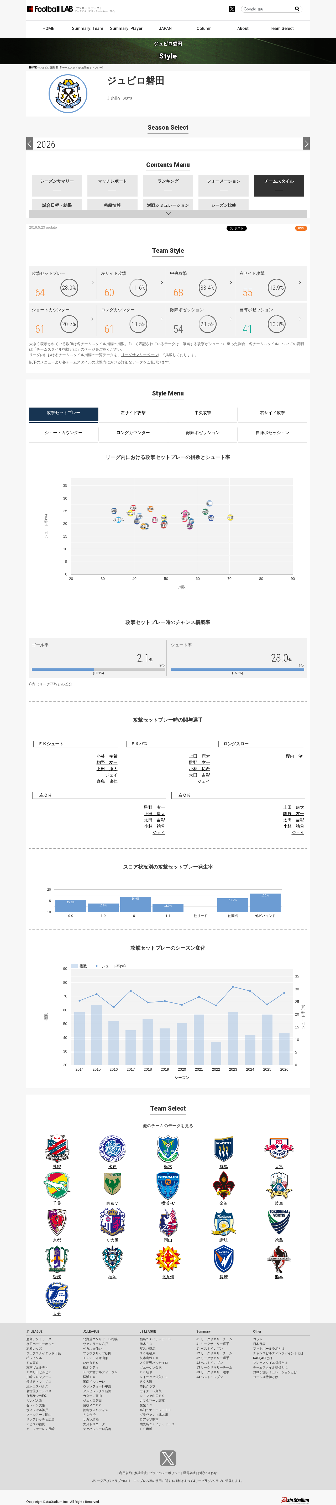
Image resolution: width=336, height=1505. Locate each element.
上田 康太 (107, 768)
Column (204, 28)
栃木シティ (91, 1367)
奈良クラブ (147, 1386)
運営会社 (189, 1473)
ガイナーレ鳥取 (151, 1391)
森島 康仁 (107, 781)
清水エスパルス (37, 1386)
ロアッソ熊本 (149, 1419)
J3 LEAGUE (148, 1331)
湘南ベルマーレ (94, 1381)
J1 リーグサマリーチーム (214, 1339)
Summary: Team (87, 28)
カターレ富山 (92, 1396)
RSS (301, 228)
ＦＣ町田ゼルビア (38, 1372)
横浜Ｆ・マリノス (38, 1381)
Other (257, 1331)
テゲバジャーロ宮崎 (97, 1429)
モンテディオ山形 (95, 1358)
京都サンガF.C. (36, 1396)
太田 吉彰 (199, 775)
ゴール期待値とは (265, 1377)
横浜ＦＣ (89, 1377)
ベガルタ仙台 (92, 1348)
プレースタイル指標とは (270, 1363)
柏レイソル (34, 1358)
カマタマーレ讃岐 (152, 1400)
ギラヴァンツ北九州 (154, 1415)
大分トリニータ (94, 1424)
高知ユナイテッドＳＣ (155, 1410)
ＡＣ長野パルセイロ (154, 1363)
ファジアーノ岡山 (38, 1415)
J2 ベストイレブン (209, 1363)
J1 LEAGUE (34, 1331)
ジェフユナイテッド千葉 (43, 1353)
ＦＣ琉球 (146, 1429)
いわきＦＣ (91, 1363)
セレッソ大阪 (35, 1405)
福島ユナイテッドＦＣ (155, 1339)
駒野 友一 (107, 762)
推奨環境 (140, 1473)
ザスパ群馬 (147, 1348)
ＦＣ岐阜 (146, 1372)
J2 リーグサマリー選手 (212, 1358)
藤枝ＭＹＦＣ (92, 1405)
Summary (203, 1331)
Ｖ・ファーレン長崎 (40, 1429)
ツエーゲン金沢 (151, 1367)
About (243, 28)
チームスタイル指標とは (56, 349)
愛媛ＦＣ (146, 1405)
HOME (48, 28)
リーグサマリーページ (139, 355)
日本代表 (259, 1344)
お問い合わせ (207, 1473)
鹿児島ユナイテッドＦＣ (157, 1424)
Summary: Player (126, 28)
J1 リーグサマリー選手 (212, 1344)
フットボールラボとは (269, 1348)
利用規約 (125, 1473)
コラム (257, 1339)
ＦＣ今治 (89, 1415)
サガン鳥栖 (91, 1419)
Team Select (282, 28)
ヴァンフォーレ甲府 (97, 1386)
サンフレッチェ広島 (40, 1419)
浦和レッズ (34, 1348)
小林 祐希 (107, 756)
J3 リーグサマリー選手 (212, 1372)
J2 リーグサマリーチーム (214, 1353)
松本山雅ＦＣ (149, 1358)
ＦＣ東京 (32, 1363)
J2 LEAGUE (91, 1331)
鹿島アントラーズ (38, 1339)
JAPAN (165, 28)
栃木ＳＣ (146, 1344)
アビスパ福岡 (35, 1424)
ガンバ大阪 (34, 1400)
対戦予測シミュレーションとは (275, 1372)
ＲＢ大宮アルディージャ (100, 1372)
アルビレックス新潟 (97, 1391)
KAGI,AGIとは (262, 1358)
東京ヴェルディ (37, 1367)
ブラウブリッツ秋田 (97, 1353)
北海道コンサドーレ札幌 (100, 1339)
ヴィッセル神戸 (37, 1410)
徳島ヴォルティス (95, 1410)
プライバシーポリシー (165, 1473)
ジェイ (111, 775)
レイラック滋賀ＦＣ (154, 1377)
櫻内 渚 (294, 756)
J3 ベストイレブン (209, 1377)
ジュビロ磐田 (92, 1400)
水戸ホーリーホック (40, 1344)
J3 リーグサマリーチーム (214, 1367)
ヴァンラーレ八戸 (95, 1344)
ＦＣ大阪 (146, 1381)
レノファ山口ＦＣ (152, 1396)
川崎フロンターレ (38, 1377)
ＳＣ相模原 (147, 1353)
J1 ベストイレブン (209, 1348)
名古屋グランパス (38, 1391)
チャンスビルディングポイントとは (278, 1353)
